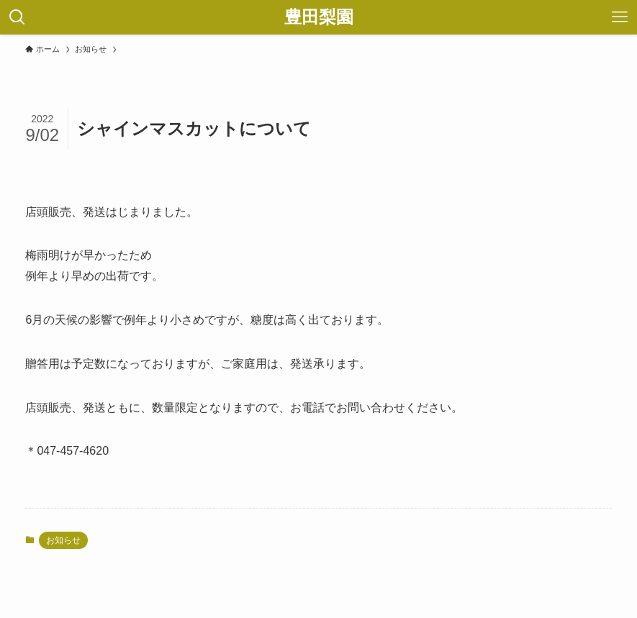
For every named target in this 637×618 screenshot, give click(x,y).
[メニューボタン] (619, 17)
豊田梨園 (318, 17)
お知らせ (63, 540)
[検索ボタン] (17, 17)
